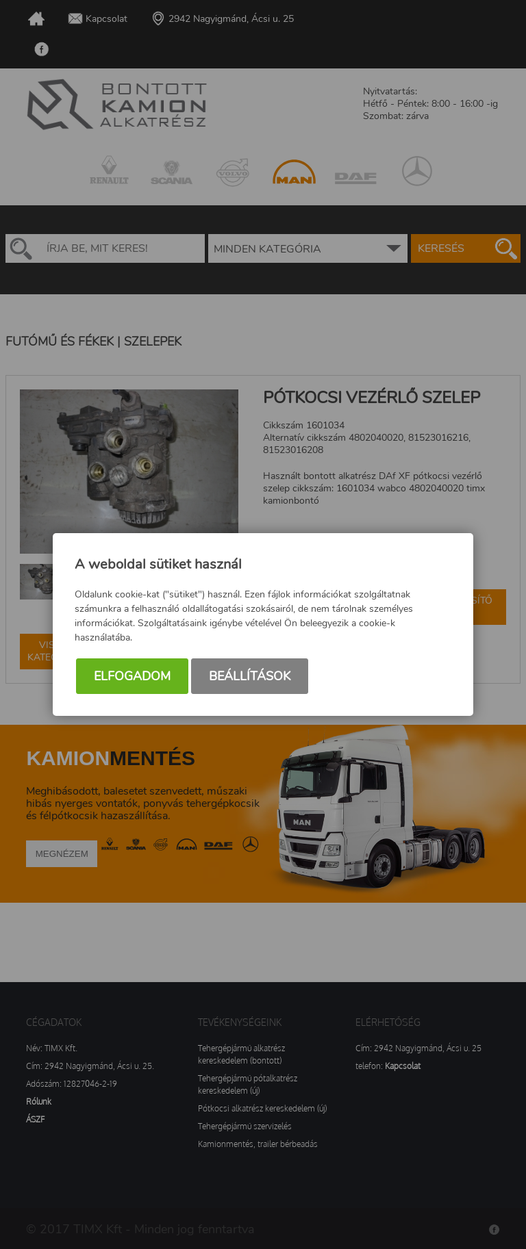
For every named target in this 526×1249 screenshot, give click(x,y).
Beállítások (249, 676)
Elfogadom (132, 676)
